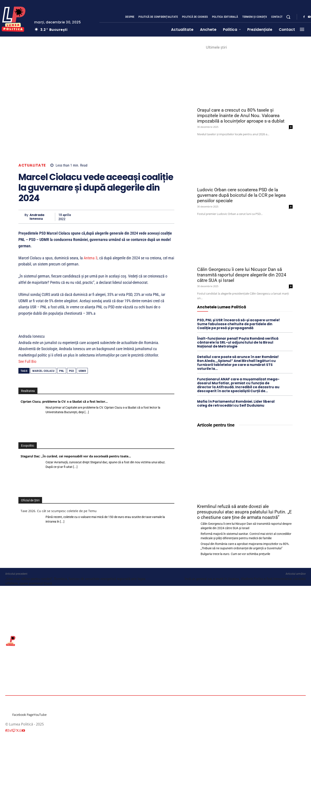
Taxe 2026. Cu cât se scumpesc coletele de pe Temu (59, 511)
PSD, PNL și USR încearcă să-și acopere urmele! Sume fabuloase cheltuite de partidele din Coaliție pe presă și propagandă (238, 324)
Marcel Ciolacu (43, 370)
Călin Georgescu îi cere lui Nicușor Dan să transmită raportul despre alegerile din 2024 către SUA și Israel (241, 275)
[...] (87, 412)
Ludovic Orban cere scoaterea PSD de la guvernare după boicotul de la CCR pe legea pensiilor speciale (241, 195)
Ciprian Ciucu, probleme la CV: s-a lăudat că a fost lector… (64, 401)
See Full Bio (27, 361)
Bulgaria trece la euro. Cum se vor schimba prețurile (235, 554)
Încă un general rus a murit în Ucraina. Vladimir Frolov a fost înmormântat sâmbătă (245, 579)
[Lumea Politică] (155, 640)
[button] (288, 17)
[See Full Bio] (39, 361)
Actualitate (32, 165)
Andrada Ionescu (37, 217)
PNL (61, 370)
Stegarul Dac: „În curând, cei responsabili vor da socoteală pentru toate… (76, 456)
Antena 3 (90, 258)
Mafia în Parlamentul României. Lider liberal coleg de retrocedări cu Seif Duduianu (236, 403)
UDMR (82, 370)
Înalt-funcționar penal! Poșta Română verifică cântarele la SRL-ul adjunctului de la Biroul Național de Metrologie (237, 342)
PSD (71, 370)
